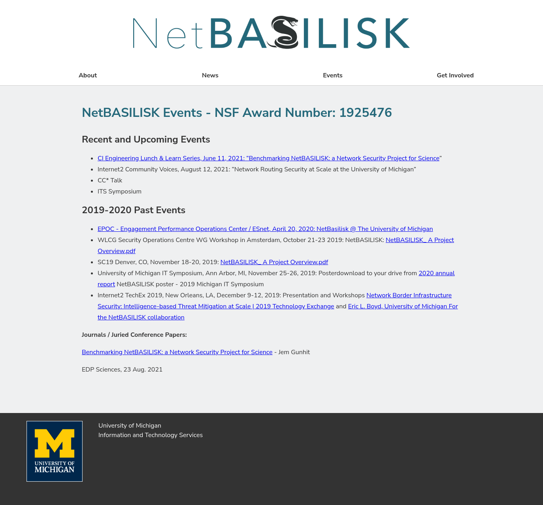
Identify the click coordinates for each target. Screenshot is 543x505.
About (88, 75)
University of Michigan (129, 425)
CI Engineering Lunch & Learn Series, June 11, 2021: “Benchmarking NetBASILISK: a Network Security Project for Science (268, 158)
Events (333, 75)
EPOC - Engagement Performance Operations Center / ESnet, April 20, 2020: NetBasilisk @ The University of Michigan (265, 229)
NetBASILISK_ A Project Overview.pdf (274, 262)
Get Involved (455, 75)
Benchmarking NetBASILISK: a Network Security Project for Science (177, 352)
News (210, 75)
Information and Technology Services (150, 435)
